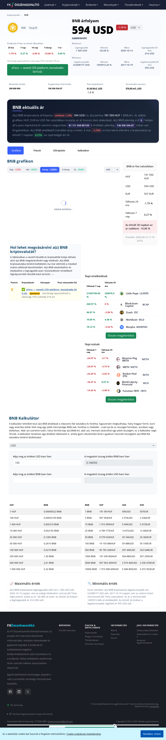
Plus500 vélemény (67, 630)
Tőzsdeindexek (91, 640)
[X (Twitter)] (28, 692)
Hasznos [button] (153, 4)
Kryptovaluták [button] (70, 4)
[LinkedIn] (19, 692)
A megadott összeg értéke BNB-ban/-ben (107, 456)
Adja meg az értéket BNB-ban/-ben (32, 474)
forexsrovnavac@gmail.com (60, 721)
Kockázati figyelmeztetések (144, 641)
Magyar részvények (94, 636)
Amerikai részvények (94, 643)
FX (21, 625)
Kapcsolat (115, 634)
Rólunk (114, 630)
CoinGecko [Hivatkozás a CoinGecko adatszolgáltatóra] (154, 706)
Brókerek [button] (91, 4)
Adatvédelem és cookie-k (147, 635)
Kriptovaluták (91, 632)
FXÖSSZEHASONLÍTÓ (23, 5)
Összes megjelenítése (121, 335)
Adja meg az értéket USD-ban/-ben (32, 456)
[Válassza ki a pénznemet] (135, 27)
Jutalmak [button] (49, 4)
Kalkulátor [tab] (83, 150)
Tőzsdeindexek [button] (133, 4)
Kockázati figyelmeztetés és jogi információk (31, 714)
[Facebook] (10, 692)
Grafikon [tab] (16, 150)
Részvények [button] (110, 4)
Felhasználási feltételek (147, 630)
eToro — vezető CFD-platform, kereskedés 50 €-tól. (38, 69)
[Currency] (112, 170)
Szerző (114, 637)
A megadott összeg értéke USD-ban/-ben (106, 474)
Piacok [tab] (37, 150)
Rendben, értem (152, 733)
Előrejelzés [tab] (59, 150)
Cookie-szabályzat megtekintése (83, 733)
